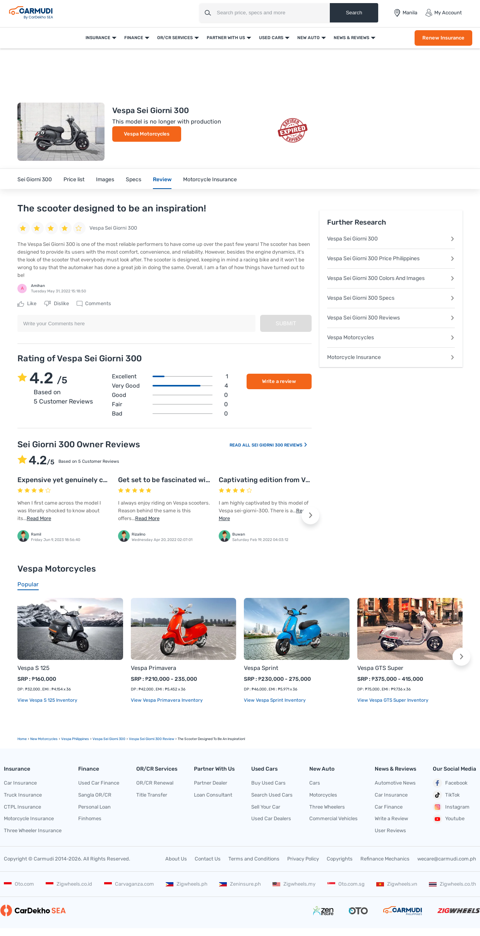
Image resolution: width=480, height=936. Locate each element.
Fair (170, 404)
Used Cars (271, 37)
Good (170, 395)
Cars (314, 783)
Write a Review (391, 818)
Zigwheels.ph (186, 884)
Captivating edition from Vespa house (280, 480)
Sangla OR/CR (94, 795)
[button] (310, 515)
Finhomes (89, 818)
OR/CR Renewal (154, 783)
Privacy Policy (303, 859)
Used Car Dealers (271, 818)
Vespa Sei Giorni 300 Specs (391, 298)
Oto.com (19, 884)
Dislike (56, 304)
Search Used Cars (272, 795)
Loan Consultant (213, 795)
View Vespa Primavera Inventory (167, 700)
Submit (286, 323)
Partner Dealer (210, 783)
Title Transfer (151, 795)
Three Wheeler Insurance (33, 830)
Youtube (449, 819)
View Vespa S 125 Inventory (47, 700)
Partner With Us (226, 37)
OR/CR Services (175, 37)
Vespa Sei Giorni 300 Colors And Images (391, 278)
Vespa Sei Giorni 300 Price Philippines (391, 258)
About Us (176, 859)
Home (22, 739)
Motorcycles (323, 795)
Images (105, 179)
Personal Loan (94, 807)
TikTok (446, 795)
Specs (133, 179)
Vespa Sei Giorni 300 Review (151, 739)
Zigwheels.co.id (69, 884)
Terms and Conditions (253, 859)
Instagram (451, 807)
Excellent (170, 376)
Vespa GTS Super (380, 668)
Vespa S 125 (33, 668)
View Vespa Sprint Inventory (275, 700)
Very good (170, 385)
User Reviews (390, 830)
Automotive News (395, 783)
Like (26, 304)
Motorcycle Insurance (210, 179)
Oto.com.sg (346, 884)
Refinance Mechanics (385, 859)
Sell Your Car (265, 807)
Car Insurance (20, 783)
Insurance (98, 37)
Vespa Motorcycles (147, 134)
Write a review (279, 381)
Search (354, 12)
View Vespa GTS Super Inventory (393, 700)
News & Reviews (351, 37)
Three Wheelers (327, 807)
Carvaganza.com (129, 884)
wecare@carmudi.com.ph (446, 859)
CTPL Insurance (22, 807)
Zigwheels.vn (396, 884)
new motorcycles (44, 739)
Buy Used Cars (268, 783)
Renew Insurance (443, 38)
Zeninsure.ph (240, 884)
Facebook (450, 783)
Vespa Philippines (75, 739)
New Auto (308, 37)
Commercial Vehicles (333, 818)
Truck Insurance (23, 795)
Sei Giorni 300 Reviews (280, 445)
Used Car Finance (98, 783)
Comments (94, 304)
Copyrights (340, 859)
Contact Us (208, 859)
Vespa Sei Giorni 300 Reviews (391, 317)
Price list (73, 179)
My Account (443, 13)
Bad (170, 413)
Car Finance (389, 807)
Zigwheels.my (294, 884)
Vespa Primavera (153, 668)
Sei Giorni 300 (34, 179)
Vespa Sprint (261, 668)
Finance (133, 37)
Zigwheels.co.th (452, 884)
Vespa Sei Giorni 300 (391, 238)
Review (162, 179)
